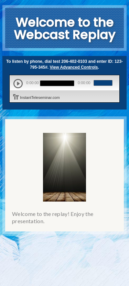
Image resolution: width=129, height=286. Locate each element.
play (18, 83)
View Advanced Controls (74, 67)
